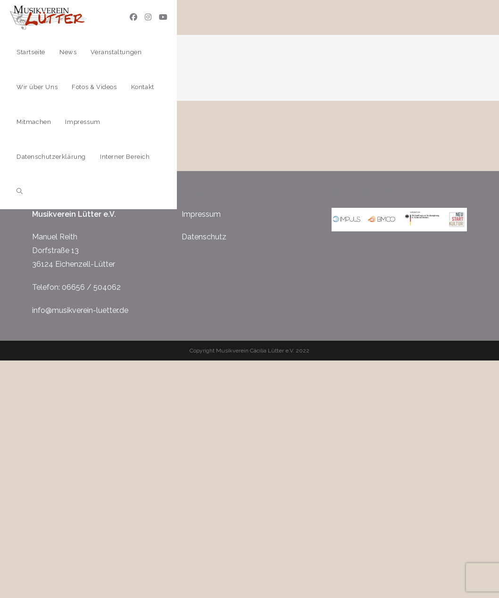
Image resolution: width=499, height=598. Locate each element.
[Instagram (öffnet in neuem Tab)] (148, 17)
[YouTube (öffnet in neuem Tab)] (163, 17)
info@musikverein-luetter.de (80, 310)
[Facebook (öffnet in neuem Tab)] (133, 17)
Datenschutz (204, 236)
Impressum (201, 214)
